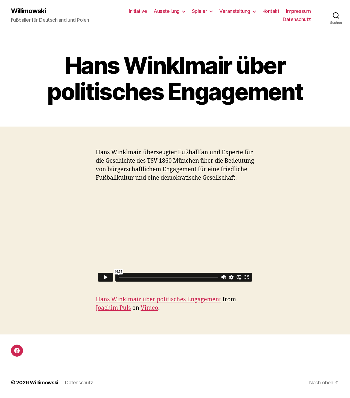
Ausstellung (167, 11)
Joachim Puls (113, 308)
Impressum (298, 11)
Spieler (199, 11)
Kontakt (270, 11)
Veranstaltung (234, 11)
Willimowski (28, 11)
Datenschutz (297, 19)
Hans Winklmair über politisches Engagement (158, 299)
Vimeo (149, 308)
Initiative (138, 11)
